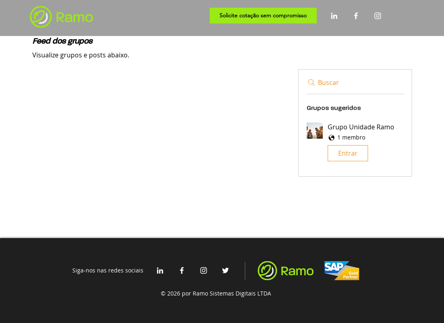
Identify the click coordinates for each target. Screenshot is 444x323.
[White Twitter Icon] (225, 270)
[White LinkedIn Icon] (334, 15)
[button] (355, 143)
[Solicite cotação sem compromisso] (263, 15)
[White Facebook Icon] (355, 15)
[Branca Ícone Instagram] (377, 15)
